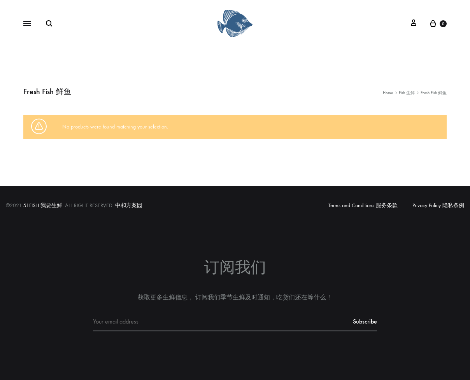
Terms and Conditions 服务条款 (363, 205)
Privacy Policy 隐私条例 (438, 205)
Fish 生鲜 (407, 92)
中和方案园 (128, 205)
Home (388, 92)
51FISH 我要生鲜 (42, 205)
